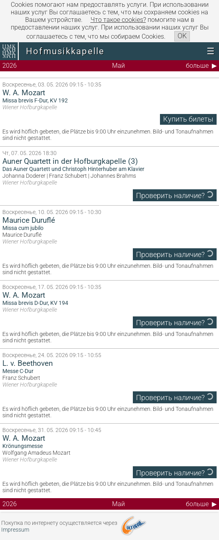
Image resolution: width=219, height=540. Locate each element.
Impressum (15, 529)
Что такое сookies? (118, 20)
